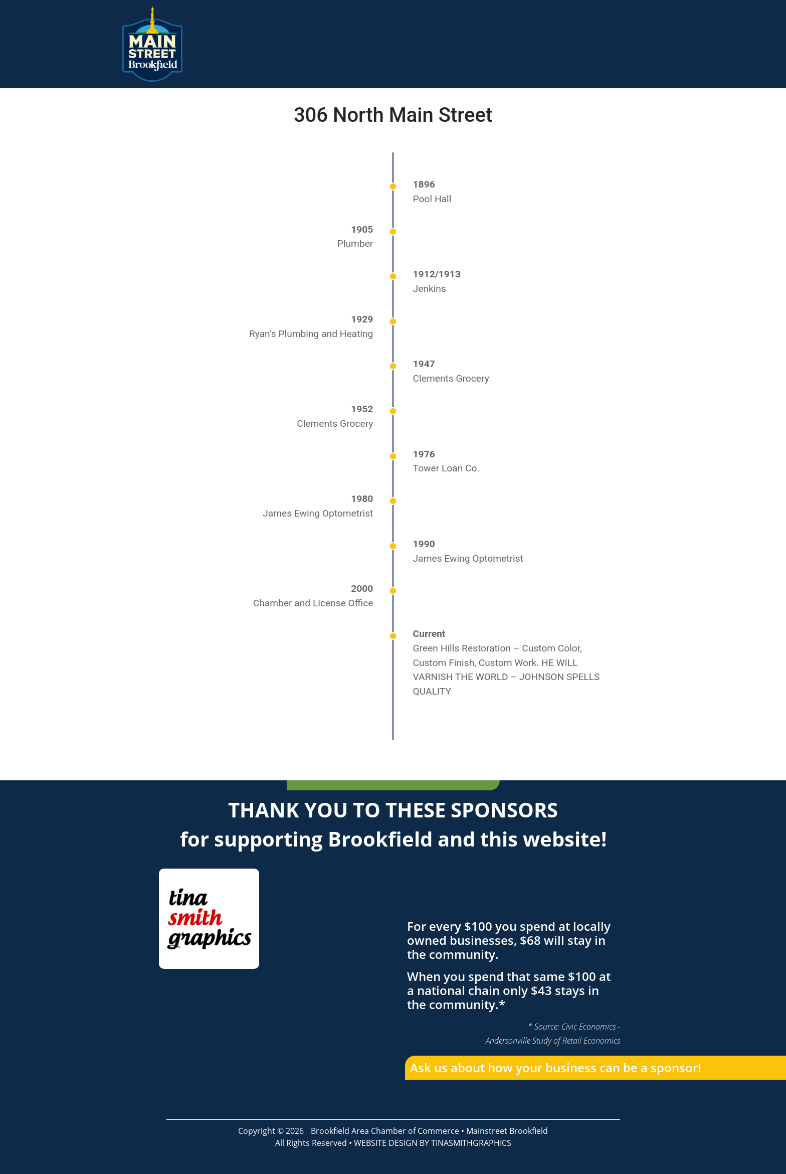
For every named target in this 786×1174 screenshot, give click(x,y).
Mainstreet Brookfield (507, 1130)
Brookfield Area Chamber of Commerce (385, 1130)
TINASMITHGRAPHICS (471, 1142)
